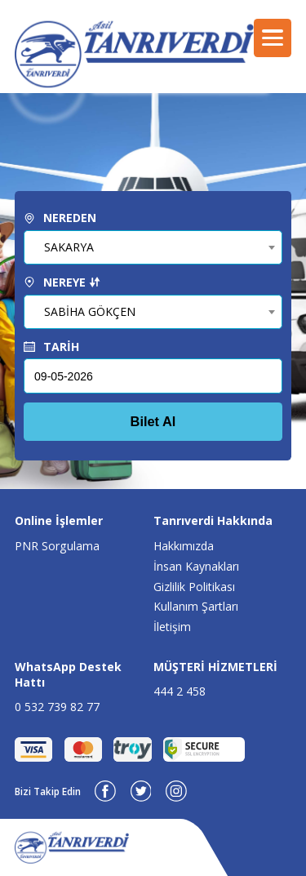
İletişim (172, 626)
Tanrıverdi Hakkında (213, 520)
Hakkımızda (183, 546)
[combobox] (153, 247)
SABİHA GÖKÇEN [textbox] (89, 311)
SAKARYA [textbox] (69, 247)
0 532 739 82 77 (57, 706)
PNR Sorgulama (57, 546)
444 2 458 (179, 691)
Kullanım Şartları (195, 606)
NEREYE (62, 282)
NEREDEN (60, 217)
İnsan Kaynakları (196, 566)
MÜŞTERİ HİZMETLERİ (215, 666)
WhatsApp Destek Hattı (68, 674)
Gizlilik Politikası (194, 586)
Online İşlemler (59, 520)
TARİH (51, 346)
